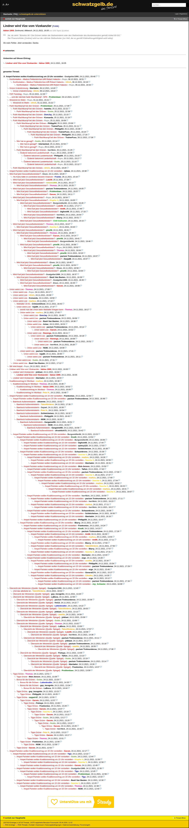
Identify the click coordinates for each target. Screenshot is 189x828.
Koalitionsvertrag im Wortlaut (21, 381)
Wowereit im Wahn (17, 100)
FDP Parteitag (15, 94)
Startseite (8, 14)
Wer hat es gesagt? (25, 141)
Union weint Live (16, 289)
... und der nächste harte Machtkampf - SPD (28, 97)
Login (176, 14)
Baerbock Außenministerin (24, 401)
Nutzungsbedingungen (53, 825)
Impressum (40, 825)
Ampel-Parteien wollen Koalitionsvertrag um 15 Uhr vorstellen (34, 76)
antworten (9, 50)
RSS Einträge (9, 825)
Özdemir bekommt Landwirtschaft (34, 153)
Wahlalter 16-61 (23, 304)
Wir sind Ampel (15, 366)
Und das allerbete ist (22, 591)
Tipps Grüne (18, 674)
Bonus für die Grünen (26, 680)
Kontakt (31, 825)
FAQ (16, 14)
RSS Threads (22, 825)
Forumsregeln (85, 825)
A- (4, 4)
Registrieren (183, 14)
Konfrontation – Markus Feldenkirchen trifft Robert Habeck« (35, 79)
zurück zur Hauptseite (15, 19)
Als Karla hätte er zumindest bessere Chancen (33, 177)
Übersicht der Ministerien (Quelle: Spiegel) (27, 588)
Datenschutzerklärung (71, 825)
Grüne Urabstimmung (18, 88)
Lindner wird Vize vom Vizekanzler (24, 369)
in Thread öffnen (181, 19)
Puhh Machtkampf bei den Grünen (24, 106)
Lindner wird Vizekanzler (23, 372)
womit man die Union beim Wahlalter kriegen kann (41, 309)
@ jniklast (65, 30)
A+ (7, 4)
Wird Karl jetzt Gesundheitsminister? (25, 174)
